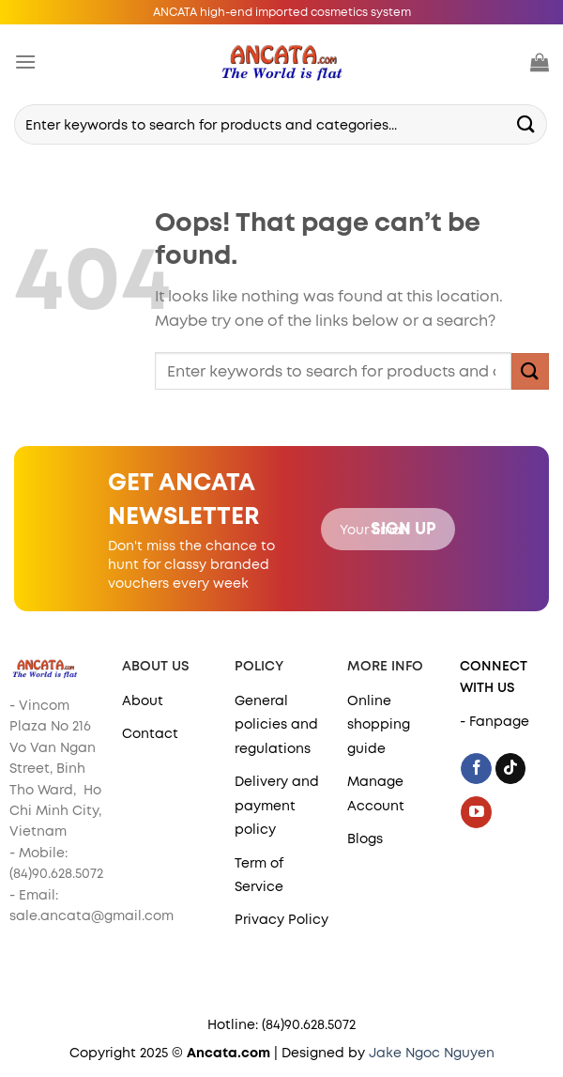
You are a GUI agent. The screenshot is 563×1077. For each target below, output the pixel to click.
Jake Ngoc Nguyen (432, 1052)
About (142, 700)
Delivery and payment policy (277, 805)
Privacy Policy (281, 919)
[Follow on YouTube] (476, 812)
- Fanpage (494, 721)
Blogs (365, 838)
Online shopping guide (378, 724)
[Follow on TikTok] (510, 769)
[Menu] (25, 61)
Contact (150, 733)
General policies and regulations (276, 724)
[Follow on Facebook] (476, 769)
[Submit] (526, 124)
